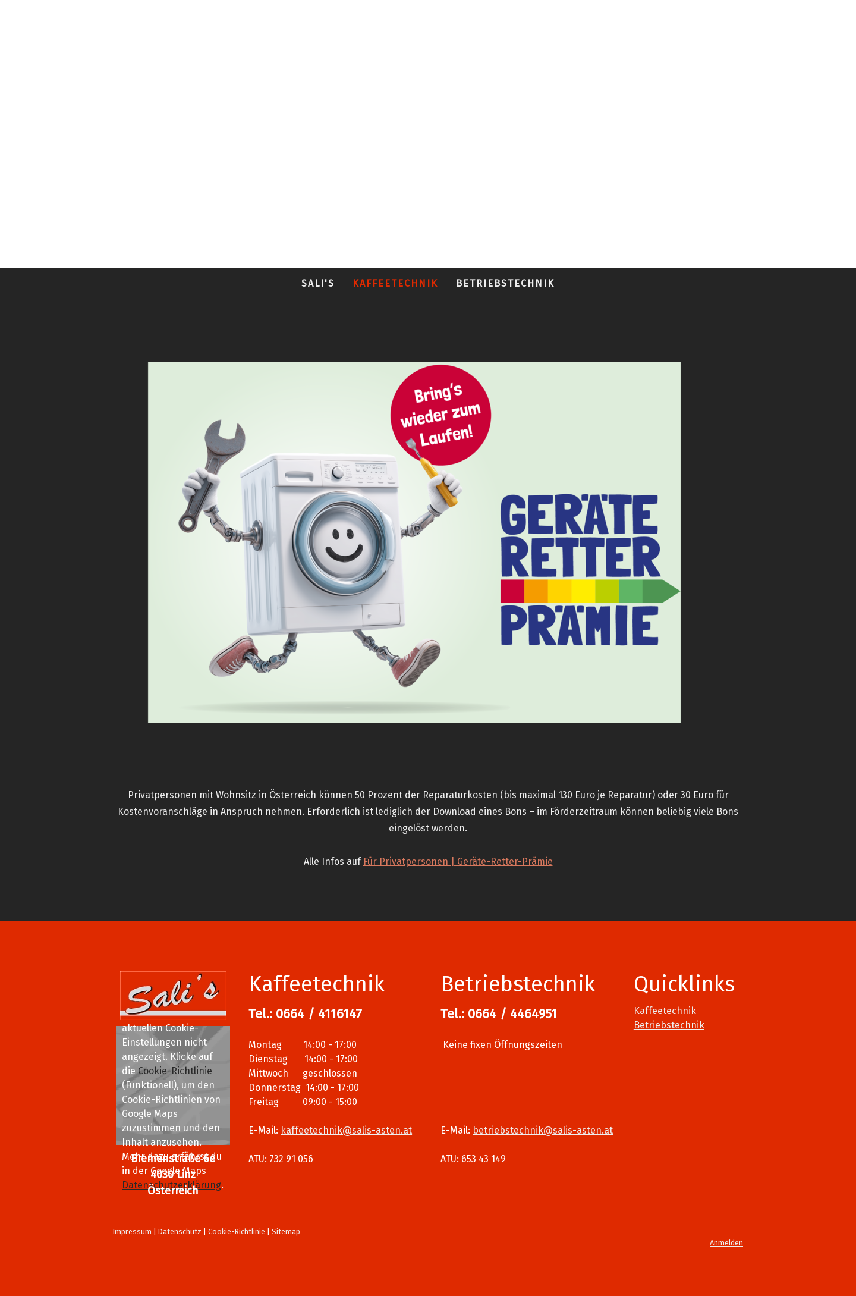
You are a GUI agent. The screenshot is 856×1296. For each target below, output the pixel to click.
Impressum (132, 1231)
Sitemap (286, 1231)
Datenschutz (180, 1231)
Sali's (318, 283)
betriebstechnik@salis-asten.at (543, 1130)
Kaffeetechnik (395, 283)
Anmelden (726, 1242)
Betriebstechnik (505, 283)
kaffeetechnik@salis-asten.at (346, 1130)
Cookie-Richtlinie (175, 1071)
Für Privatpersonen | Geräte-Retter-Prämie (458, 861)
